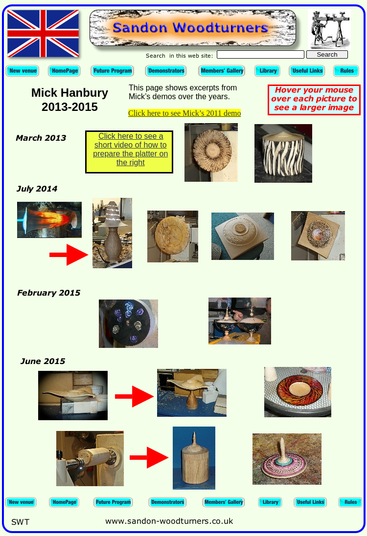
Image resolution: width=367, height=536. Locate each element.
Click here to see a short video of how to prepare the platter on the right (130, 149)
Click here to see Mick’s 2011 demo (184, 113)
